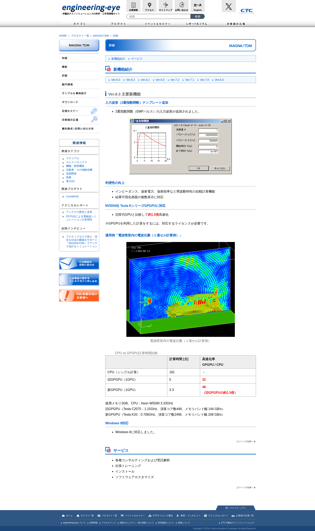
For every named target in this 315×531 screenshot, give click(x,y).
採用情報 (94, 523)
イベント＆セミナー (157, 23)
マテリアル (72, 158)
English (198, 10)
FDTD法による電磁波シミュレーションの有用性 (81, 218)
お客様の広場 (236, 23)
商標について (184, 523)
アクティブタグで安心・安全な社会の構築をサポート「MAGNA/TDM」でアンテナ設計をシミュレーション (81, 241)
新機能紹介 (118, 58)
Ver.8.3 (115, 79)
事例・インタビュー (190, 515)
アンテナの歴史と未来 (79, 211)
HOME (63, 35)
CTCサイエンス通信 (163, 515)
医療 (68, 177)
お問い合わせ (181, 10)
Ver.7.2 (174, 79)
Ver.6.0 (219, 79)
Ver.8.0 (160, 79)
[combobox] (158, 16)
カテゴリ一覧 (87, 515)
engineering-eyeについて (74, 523)
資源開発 (71, 173)
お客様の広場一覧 (245, 515)
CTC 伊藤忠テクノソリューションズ (237, 523)
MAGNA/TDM (101, 35)
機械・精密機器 (75, 165)
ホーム (69, 515)
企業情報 (133, 10)
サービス (136, 58)
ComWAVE (72, 196)
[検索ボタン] (198, 16)
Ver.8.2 (130, 79)
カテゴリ (79, 23)
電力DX (70, 181)
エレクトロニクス (76, 162)
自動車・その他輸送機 (79, 169)
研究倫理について (166, 523)
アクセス (149, 10)
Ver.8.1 (145, 79)
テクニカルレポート (218, 515)
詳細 (115, 35)
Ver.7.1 (189, 79)
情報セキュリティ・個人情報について (137, 523)
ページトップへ (237, 507)
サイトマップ (165, 10)
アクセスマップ (109, 523)
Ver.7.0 (204, 79)
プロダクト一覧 (80, 35)
